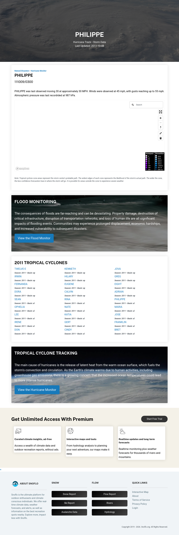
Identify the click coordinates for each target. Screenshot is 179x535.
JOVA (117, 268)
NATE (68, 306)
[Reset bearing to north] (160, 127)
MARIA (118, 306)
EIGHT (118, 284)
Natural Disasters (22, 71)
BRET (117, 329)
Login (135, 508)
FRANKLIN (120, 322)
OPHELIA (20, 306)
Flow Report (110, 494)
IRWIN (18, 276)
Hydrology (109, 512)
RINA (67, 299)
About (135, 496)
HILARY (69, 276)
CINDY (68, 329)
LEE (17, 314)
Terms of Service (141, 500)
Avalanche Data (69, 512)
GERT (68, 322)
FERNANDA (21, 284)
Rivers (110, 503)
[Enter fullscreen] (160, 112)
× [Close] (0, 469)
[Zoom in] (160, 118)
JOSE (117, 314)
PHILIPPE (119, 299)
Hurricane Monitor (38, 71)
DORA (18, 291)
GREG (117, 276)
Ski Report (69, 503)
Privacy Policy (139, 504)
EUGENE (69, 284)
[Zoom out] (160, 122)
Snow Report (69, 494)
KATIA (68, 314)
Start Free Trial (154, 419)
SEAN (18, 299)
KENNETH (70, 268)
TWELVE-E (20, 268)
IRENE (18, 322)
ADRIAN (118, 291)
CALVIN (69, 291)
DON (17, 329)
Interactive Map (140, 492)
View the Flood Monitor (34, 238)
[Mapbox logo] (22, 168)
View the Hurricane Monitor (37, 390)
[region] (90, 135)
